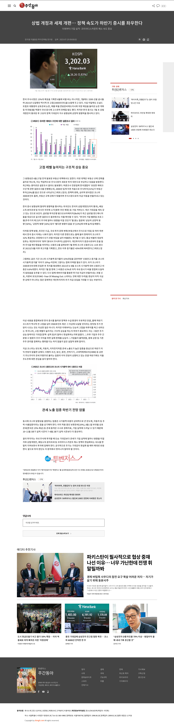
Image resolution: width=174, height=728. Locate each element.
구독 (41, 479)
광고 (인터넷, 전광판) (40, 711)
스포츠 (84, 681)
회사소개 (28, 711)
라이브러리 (123, 677)
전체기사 (84, 685)
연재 (121, 669)
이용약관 (67, 711)
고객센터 (60, 711)
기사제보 (141, 669)
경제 (102, 669)
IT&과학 (103, 677)
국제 (102, 673)
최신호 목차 (123, 673)
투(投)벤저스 (29, 479)
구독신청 (141, 673)
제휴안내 (52, 711)
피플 (102, 681)
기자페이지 (123, 681)
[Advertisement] (58, 299)
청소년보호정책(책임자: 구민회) (97, 711)
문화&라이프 (86, 677)
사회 (83, 673)
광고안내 (141, 677)
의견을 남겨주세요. (32, 523)
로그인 (163, 6)
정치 (83, 669)
